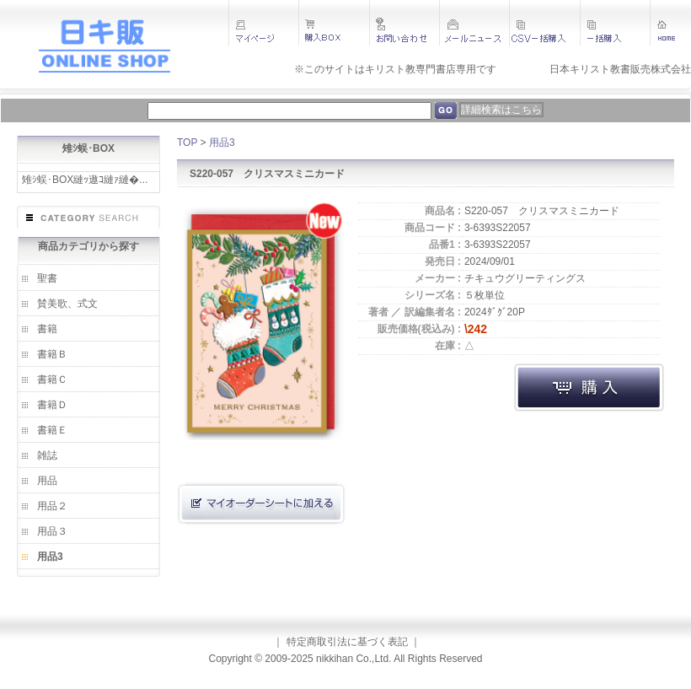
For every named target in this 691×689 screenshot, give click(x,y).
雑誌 (47, 455)
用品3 (50, 557)
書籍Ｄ (52, 405)
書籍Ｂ (52, 354)
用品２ (52, 506)
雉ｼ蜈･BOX (88, 148)
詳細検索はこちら (501, 110)
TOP (187, 142)
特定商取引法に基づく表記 (347, 642)
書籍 (47, 329)
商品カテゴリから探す (88, 246)
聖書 (47, 278)
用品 (47, 481)
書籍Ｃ (52, 379)
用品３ (52, 531)
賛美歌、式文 (67, 304)
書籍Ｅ (52, 430)
